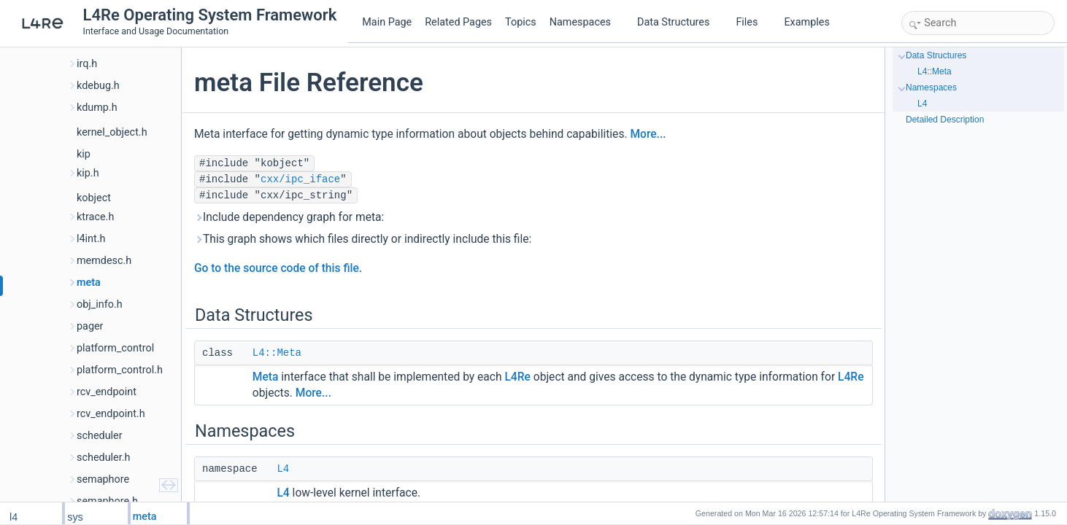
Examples (806, 22)
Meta (266, 377)
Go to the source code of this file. (278, 268)
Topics (520, 22)
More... (648, 134)
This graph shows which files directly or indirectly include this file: (362, 239)
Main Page (387, 22)
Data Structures (679, 22)
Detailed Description (945, 119)
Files (752, 22)
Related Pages (458, 22)
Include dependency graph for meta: (289, 217)
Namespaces (586, 22)
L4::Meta (277, 353)
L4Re (517, 377)
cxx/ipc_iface (300, 179)
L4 (283, 469)
